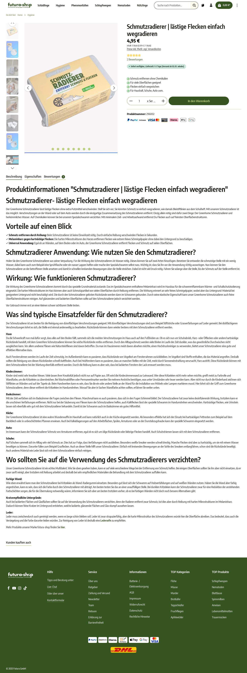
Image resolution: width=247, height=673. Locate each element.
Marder (174, 593)
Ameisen (216, 605)
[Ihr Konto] (210, 5)
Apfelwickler (177, 617)
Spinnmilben (218, 599)
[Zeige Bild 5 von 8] (73, 149)
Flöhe (173, 581)
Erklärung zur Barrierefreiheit (96, 620)
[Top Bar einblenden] (237, 5)
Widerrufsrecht (137, 604)
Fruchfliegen (177, 611)
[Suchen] (193, 5)
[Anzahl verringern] (131, 101)
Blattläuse (217, 593)
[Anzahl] (139, 101)
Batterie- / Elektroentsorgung (139, 583)
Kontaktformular (55, 600)
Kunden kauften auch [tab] (18, 542)
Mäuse (174, 587)
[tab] (14, 176)
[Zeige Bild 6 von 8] (79, 149)
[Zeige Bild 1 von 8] (53, 149)
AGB (131, 592)
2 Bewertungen (135, 59)
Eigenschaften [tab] (33, 176)
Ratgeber (93, 587)
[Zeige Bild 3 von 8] (63, 149)
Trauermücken (219, 617)
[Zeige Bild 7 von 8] (84, 149)
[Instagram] (20, 589)
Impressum (135, 598)
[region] (63, 96)
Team (91, 605)
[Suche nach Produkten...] (170, 5)
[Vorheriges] (28, 87)
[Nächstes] (113, 87)
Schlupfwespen (220, 581)
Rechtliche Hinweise (139, 616)
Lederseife (105, 520)
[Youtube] (14, 589)
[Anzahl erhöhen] (163, 101)
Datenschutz (135, 610)
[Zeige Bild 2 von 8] (58, 149)
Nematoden (218, 587)
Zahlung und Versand (99, 593)
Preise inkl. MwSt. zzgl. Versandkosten (144, 49)
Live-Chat (52, 586)
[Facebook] (9, 589)
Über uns (93, 581)
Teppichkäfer (177, 605)
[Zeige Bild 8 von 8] (89, 149)
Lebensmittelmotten (222, 611)
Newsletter (94, 599)
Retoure (92, 611)
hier (63, 527)
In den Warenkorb (199, 101)
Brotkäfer (176, 599)
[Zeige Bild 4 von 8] (68, 149)
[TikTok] (25, 589)
